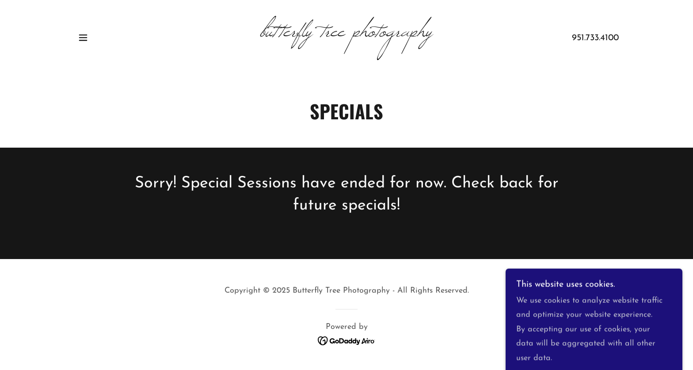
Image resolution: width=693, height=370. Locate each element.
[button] (83, 37)
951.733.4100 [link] (595, 38)
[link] (347, 34)
